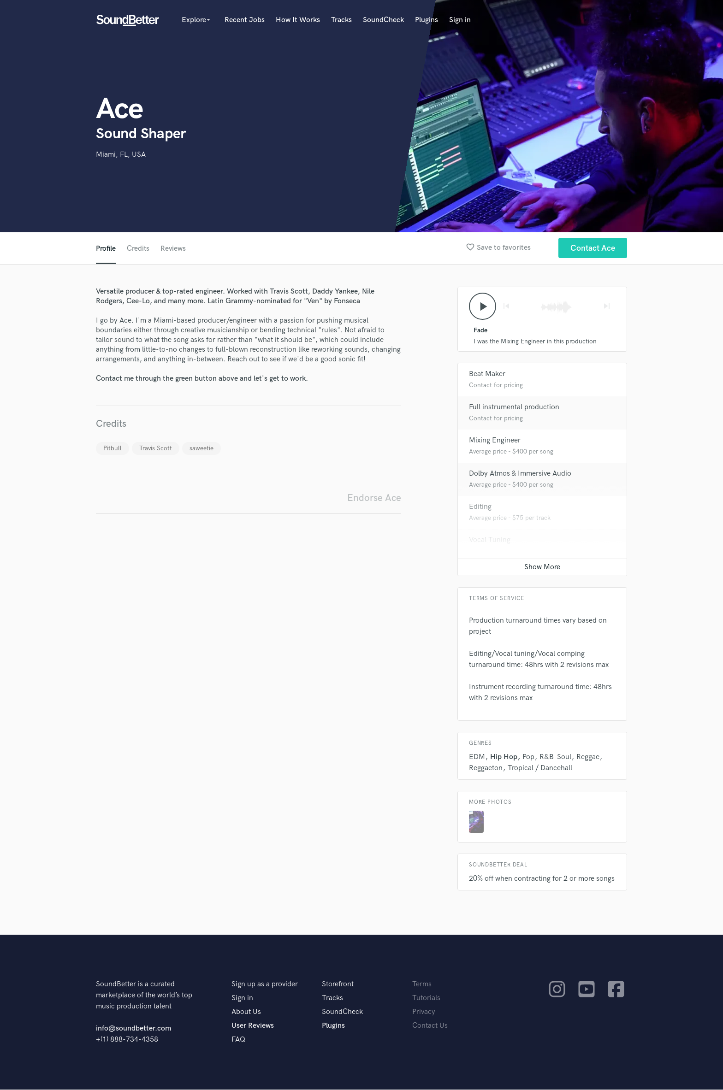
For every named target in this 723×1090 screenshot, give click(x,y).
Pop (528, 757)
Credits (138, 248)
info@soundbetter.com (133, 1029)
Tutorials (426, 998)
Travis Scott (155, 448)
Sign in (460, 20)
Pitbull (112, 448)
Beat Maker (487, 374)
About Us (246, 1012)
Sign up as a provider (264, 984)
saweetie (201, 448)
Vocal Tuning (489, 540)
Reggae (587, 757)
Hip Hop (503, 757)
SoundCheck (383, 20)
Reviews (174, 248)
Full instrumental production (514, 407)
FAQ (238, 1040)
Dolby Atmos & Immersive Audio (520, 474)
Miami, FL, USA (121, 154)
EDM (477, 757)
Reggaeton (486, 768)
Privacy (423, 1012)
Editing (480, 507)
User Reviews (252, 1026)
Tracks (341, 20)
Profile (106, 248)
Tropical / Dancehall (540, 768)
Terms (422, 984)
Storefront (338, 984)
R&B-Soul (555, 757)
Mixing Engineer (495, 440)
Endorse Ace (374, 498)
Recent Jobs (245, 20)
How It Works (298, 20)
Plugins (426, 20)
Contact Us (430, 1026)
